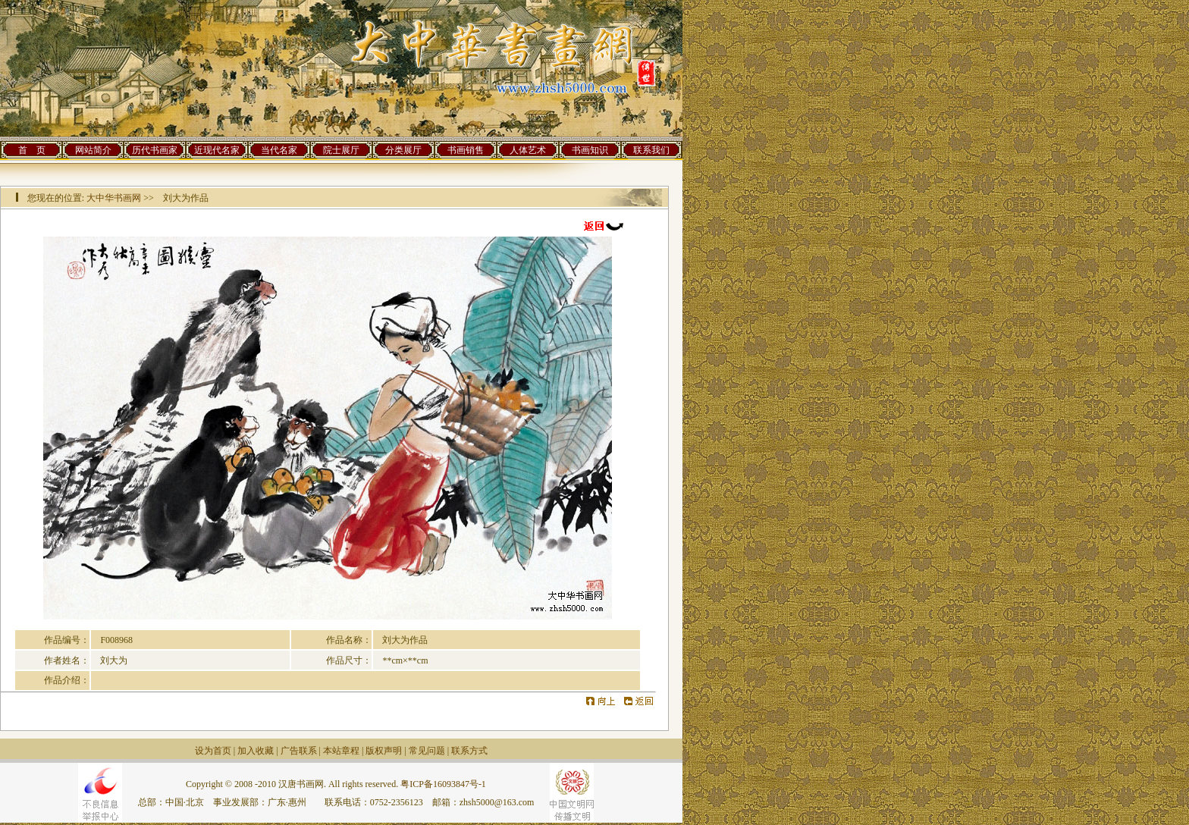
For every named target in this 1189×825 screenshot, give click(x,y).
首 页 (31, 150)
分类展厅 (403, 150)
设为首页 (213, 750)
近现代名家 (217, 150)
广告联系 (299, 750)
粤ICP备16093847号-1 (443, 784)
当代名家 (279, 150)
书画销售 (465, 150)
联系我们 (651, 150)
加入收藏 (255, 750)
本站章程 (341, 750)
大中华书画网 (113, 198)
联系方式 (469, 750)
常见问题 (427, 750)
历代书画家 (154, 150)
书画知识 (590, 150)
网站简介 (93, 150)
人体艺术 (528, 150)
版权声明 (383, 750)
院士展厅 (341, 150)
